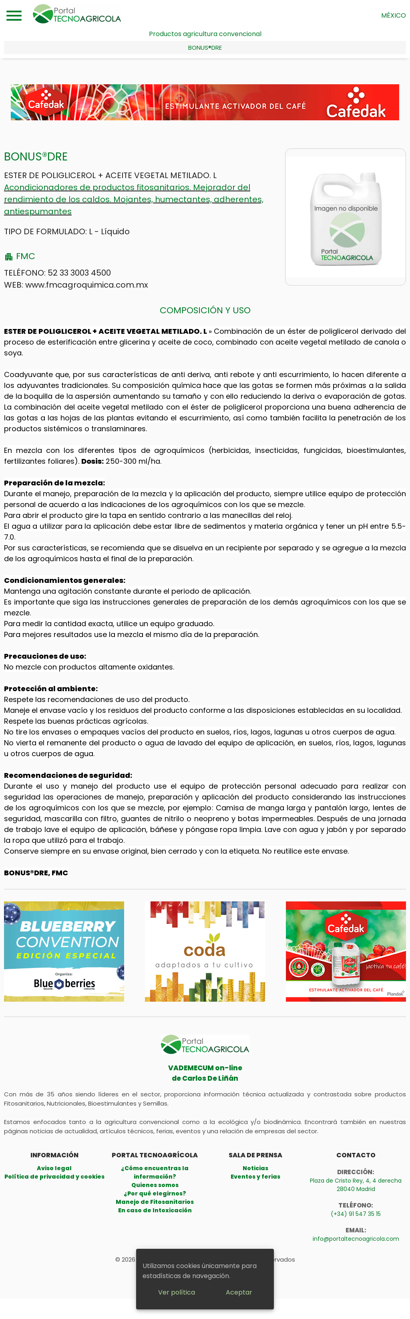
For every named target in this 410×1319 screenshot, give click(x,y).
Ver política (176, 1292)
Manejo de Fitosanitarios (155, 1202)
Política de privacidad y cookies (54, 1177)
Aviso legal (54, 1168)
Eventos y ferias (255, 1177)
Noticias (255, 1168)
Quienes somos (155, 1185)
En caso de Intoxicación (155, 1210)
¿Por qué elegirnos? (155, 1193)
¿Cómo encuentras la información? (155, 1172)
